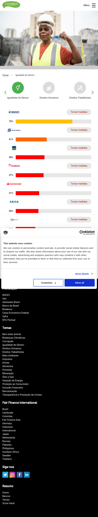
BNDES (6, 295)
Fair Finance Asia (11, 419)
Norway (6, 441)
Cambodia (7, 412)
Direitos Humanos (11, 348)
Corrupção (7, 341)
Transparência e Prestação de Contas (22, 394)
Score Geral (8, 503)
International (9, 430)
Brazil (5, 409)
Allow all (79, 282)
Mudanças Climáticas (13, 337)
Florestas (7, 369)
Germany (7, 423)
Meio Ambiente (10, 355)
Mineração (7, 373)
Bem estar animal (11, 334)
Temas (5, 75)
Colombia (7, 416)
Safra (5, 316)
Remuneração (9, 391)
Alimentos (7, 366)
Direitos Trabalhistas (13, 352)
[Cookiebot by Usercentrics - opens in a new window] (82, 232)
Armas (5, 362)
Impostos (7, 359)
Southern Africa (10, 452)
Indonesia (7, 427)
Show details (82, 274)
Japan (5, 434)
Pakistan (7, 444)
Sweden (6, 455)
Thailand (6, 459)
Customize (48, 282)
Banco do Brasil (10, 305)
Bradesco (7, 309)
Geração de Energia (12, 380)
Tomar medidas (79, 112)
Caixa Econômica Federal (15, 312)
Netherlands (8, 437)
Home (5, 492)
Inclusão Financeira (12, 387)
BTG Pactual (8, 320)
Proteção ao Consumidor (15, 384)
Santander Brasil (11, 302)
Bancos (6, 496)
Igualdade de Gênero (13, 344)
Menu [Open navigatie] (90, 5)
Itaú (4, 298)
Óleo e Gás (8, 377)
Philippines (8, 448)
